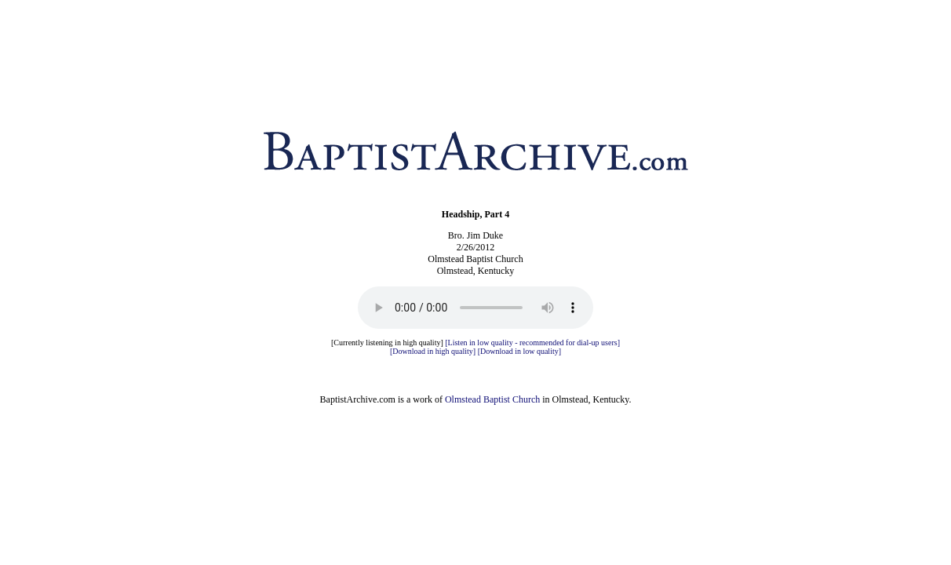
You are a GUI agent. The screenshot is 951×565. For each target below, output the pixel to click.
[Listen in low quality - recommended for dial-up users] (532, 342)
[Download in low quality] (519, 351)
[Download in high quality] (433, 351)
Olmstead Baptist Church (492, 399)
